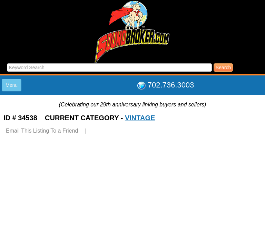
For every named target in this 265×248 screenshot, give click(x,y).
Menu (12, 85)
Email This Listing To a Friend (42, 131)
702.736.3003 (171, 85)
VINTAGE (140, 118)
